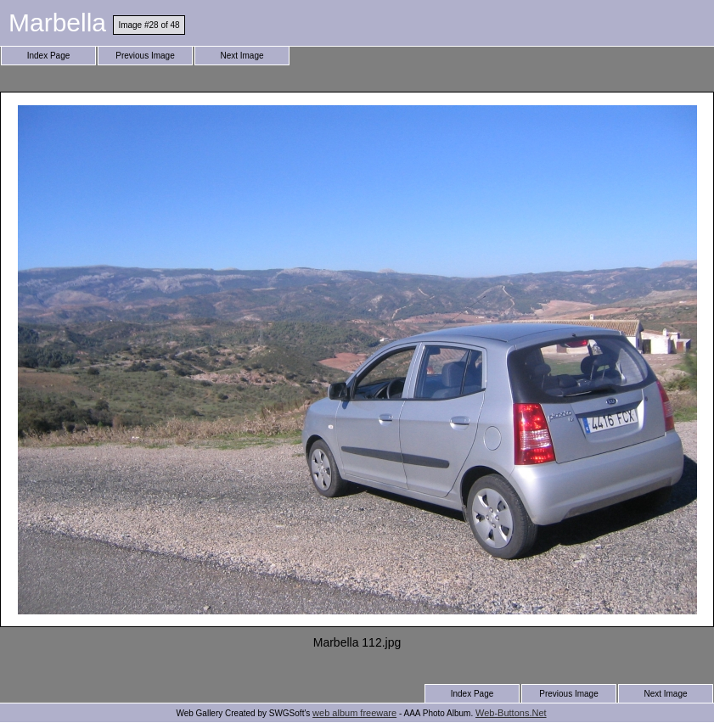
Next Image (241, 55)
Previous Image (144, 55)
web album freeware (354, 713)
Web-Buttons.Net (511, 713)
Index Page (48, 55)
